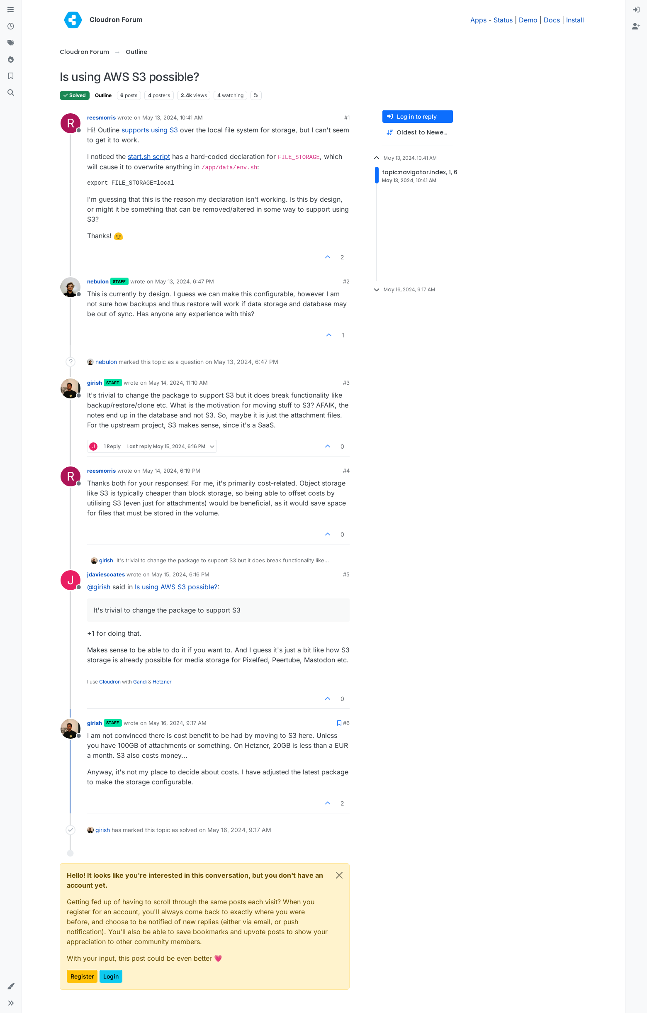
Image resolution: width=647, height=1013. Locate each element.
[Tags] (10, 43)
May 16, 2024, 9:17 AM (177, 723)
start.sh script (149, 156)
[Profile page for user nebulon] (70, 287)
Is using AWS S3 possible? (176, 587)
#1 (347, 117)
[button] (10, 986)
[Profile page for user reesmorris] (70, 123)
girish (94, 382)
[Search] (10, 93)
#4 (346, 470)
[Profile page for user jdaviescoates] (70, 580)
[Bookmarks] (10, 76)
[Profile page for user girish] (70, 388)
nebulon (98, 281)
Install (575, 20)
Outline (103, 95)
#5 (346, 574)
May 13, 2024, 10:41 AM (172, 117)
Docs (552, 20)
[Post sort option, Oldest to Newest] (417, 132)
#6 (346, 723)
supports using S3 (150, 130)
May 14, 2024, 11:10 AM (178, 382)
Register (82, 976)
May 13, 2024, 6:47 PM (184, 281)
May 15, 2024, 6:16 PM (180, 574)
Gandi (140, 682)
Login (111, 976)
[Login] (636, 10)
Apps (478, 20)
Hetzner (162, 682)
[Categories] (10, 10)
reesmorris (101, 117)
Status (503, 20)
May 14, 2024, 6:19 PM (171, 470)
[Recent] (10, 26)
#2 (346, 281)
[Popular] (10, 59)
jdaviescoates (106, 574)
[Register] (636, 26)
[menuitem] (636, 10)
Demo (528, 20)
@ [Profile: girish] (98, 587)
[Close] (339, 875)
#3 (346, 382)
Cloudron (110, 682)
